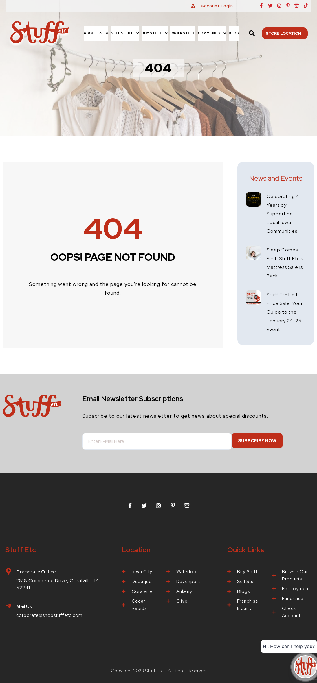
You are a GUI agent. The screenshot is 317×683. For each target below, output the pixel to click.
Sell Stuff (125, 33)
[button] (96, 33)
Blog (234, 33)
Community (212, 33)
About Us (96, 33)
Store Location (285, 33)
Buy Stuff (155, 33)
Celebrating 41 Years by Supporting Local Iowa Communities (285, 213)
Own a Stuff (182, 33)
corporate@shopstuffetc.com (52, 613)
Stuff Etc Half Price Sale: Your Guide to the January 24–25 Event (285, 311)
